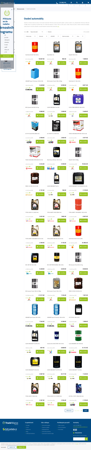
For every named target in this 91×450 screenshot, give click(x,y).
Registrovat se (45, 230)
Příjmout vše (22, 447)
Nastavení (3, 447)
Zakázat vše (13, 447)
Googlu (86, 443)
